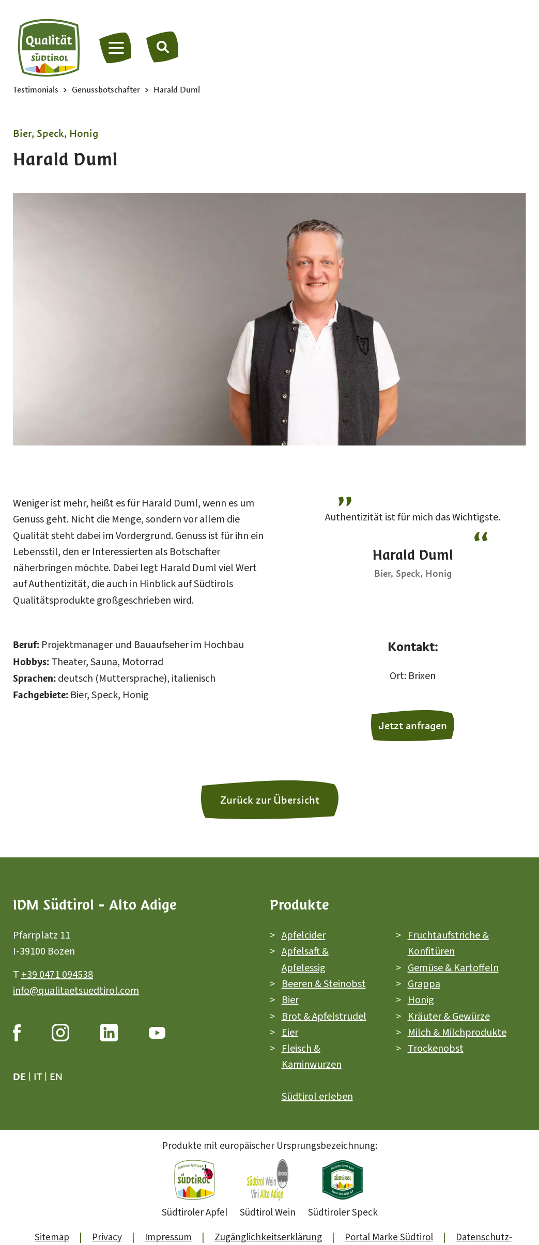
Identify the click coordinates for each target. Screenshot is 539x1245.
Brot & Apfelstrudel (324, 1016)
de (19, 1076)
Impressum (168, 1237)
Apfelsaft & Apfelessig (305, 959)
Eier (290, 1032)
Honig (421, 1000)
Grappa (424, 984)
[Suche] (163, 46)
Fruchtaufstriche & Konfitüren (448, 943)
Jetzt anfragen (412, 725)
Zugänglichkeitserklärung (268, 1237)
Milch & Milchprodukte (457, 1032)
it (38, 1076)
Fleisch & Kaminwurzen (312, 1056)
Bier (290, 1000)
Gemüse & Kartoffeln (453, 967)
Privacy (107, 1237)
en (56, 1076)
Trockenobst (436, 1048)
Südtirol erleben (317, 1096)
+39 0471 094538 (57, 974)
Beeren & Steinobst (324, 984)
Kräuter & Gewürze (449, 1016)
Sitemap (52, 1237)
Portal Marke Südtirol (389, 1237)
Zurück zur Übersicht (269, 800)
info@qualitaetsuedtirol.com (76, 990)
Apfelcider (304, 935)
